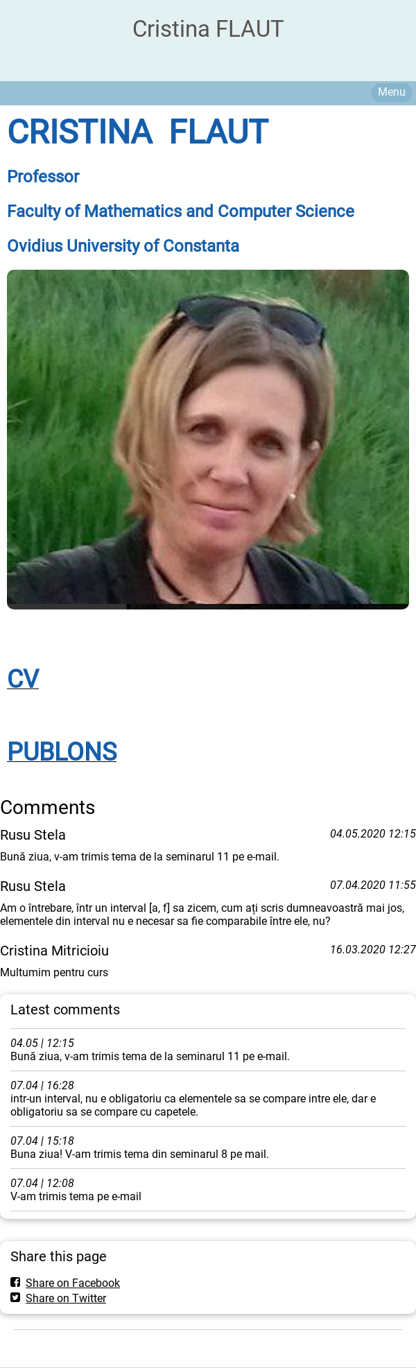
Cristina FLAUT (208, 28)
